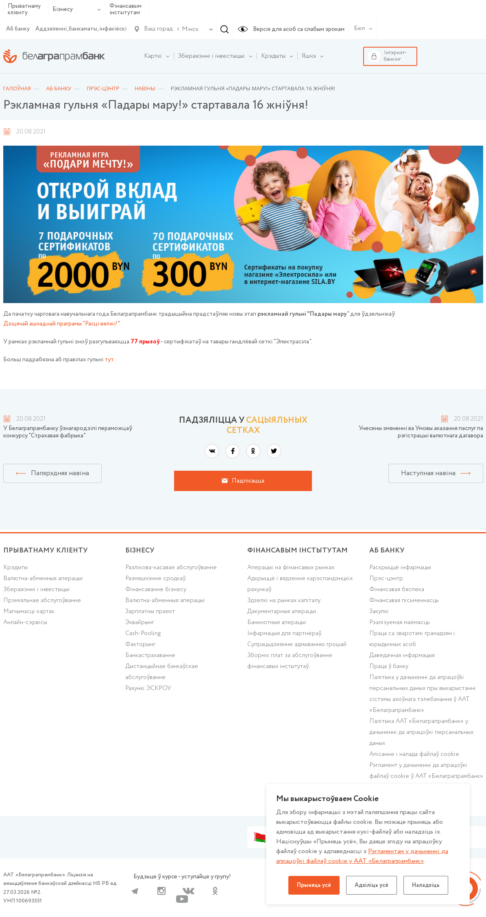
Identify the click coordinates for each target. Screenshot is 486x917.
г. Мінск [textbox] (187, 29)
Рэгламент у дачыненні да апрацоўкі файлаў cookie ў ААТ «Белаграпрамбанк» (426, 771)
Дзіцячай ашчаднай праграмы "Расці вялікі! (60, 323)
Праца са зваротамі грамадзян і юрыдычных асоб (412, 639)
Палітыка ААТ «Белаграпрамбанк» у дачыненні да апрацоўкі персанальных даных (421, 732)
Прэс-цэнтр (386, 578)
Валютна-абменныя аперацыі (43, 578)
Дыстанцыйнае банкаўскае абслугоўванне (161, 672)
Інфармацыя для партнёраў (284, 633)
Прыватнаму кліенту (24, 9)
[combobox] (186, 29)
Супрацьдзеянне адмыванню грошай (297, 644)
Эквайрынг (139, 622)
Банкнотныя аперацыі (276, 622)
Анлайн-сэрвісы (25, 622)
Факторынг (140, 644)
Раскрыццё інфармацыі (400, 567)
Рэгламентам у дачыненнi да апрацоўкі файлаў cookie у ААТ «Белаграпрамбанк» (362, 856)
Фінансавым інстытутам (125, 9)
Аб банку (18, 29)
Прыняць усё (314, 885)
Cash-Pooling (143, 633)
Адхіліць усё (371, 885)
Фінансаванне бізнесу (155, 589)
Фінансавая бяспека (396, 589)
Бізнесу (76, 9)
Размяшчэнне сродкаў (155, 578)
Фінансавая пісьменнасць (404, 600)
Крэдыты (15, 567)
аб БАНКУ (387, 551)
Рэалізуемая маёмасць (399, 622)
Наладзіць (426, 885)
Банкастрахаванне (150, 655)
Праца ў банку (388, 666)
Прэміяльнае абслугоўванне (42, 600)
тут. (110, 359)
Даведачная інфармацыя (402, 655)
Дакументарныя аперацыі (281, 611)
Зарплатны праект (150, 611)
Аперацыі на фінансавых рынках (290, 567)
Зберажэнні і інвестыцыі (36, 589)
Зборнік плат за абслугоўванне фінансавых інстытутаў (289, 661)
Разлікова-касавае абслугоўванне (171, 567)
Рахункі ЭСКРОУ (148, 688)
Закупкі (379, 611)
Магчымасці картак (28, 611)
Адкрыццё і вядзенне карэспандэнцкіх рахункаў (300, 584)
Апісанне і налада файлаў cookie (414, 754)
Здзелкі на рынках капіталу (283, 600)
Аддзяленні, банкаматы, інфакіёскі (80, 29)
